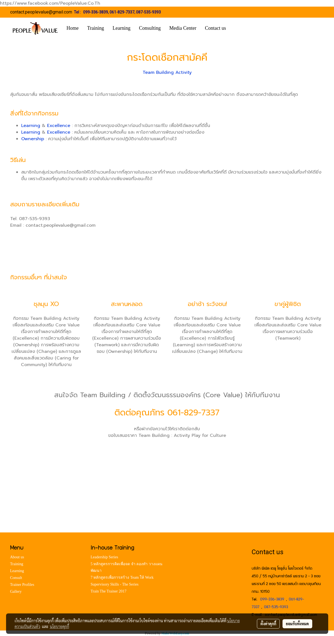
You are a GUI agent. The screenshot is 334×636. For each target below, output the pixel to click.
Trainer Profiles (22, 585)
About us (17, 557)
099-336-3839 (95, 12)
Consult (16, 578)
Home (73, 28)
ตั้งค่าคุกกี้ (268, 623)
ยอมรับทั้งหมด (297, 623)
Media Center (182, 28)
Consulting (150, 28)
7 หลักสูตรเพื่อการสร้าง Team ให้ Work (122, 577)
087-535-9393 (148, 12)
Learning (122, 28)
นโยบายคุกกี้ (59, 626)
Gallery (16, 591)
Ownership (32, 139)
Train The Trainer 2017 (108, 591)
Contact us (215, 28)
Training (95, 28)
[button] (238, 28)
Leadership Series (104, 557)
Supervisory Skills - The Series (115, 584)
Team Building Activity (167, 72)
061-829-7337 (122, 12)
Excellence (58, 125)
